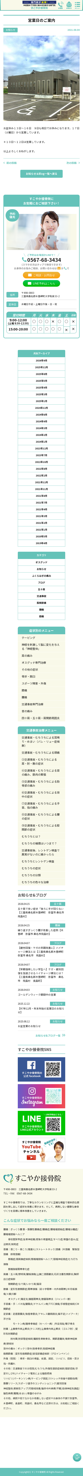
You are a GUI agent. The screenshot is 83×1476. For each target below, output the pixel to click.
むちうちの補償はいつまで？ (39, 843)
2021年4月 (41, 509)
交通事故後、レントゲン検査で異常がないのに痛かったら (41, 852)
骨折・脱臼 (28, 676)
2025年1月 (41, 401)
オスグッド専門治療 (34, 662)
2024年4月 (41, 421)
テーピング (28, 638)
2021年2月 (41, 522)
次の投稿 (71, 163)
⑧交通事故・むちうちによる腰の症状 (41, 816)
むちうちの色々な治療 (35, 882)
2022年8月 (41, 468)
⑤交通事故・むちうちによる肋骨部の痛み (41, 783)
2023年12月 (41, 448)
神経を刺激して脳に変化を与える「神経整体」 (41, 647)
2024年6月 (41, 414)
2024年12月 (41, 407)
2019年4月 (41, 543)
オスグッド (41, 562)
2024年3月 (41, 428)
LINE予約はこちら (44, 283)
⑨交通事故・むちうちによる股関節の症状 (41, 827)
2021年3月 (41, 516)
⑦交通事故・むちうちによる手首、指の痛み (41, 805)
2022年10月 (41, 462)
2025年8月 (41, 374)
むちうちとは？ (31, 836)
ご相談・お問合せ (44, 275)
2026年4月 (41, 360)
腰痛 (41, 609)
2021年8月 (41, 495)
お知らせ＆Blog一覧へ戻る (41, 173)
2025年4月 (41, 387)
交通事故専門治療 (32, 704)
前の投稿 (11, 163)
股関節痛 (41, 602)
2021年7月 (41, 502)
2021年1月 (41, 529)
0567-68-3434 (44, 259)
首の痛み (27, 711)
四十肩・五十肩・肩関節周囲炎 (41, 718)
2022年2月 (41, 475)
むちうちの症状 (31, 868)
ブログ (41, 582)
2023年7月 (41, 455)
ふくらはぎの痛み (41, 575)
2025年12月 (41, 367)
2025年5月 (41, 380)
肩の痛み (27, 656)
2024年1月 (41, 441)
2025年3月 (41, 394)
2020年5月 (41, 536)
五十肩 (41, 589)
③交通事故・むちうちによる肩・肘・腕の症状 (39, 761)
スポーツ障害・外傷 (34, 683)
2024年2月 (41, 435)
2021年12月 (41, 482)
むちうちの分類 (31, 875)
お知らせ (41, 569)
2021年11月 (41, 489)
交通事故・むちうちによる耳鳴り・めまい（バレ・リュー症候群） (41, 741)
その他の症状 (30, 669)
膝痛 (41, 616)
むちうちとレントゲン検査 (38, 861)
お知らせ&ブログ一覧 (48, 1035)
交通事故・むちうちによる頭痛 (41, 752)
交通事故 (41, 596)
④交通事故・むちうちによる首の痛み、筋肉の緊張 (41, 772)
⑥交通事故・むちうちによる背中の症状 (41, 794)
